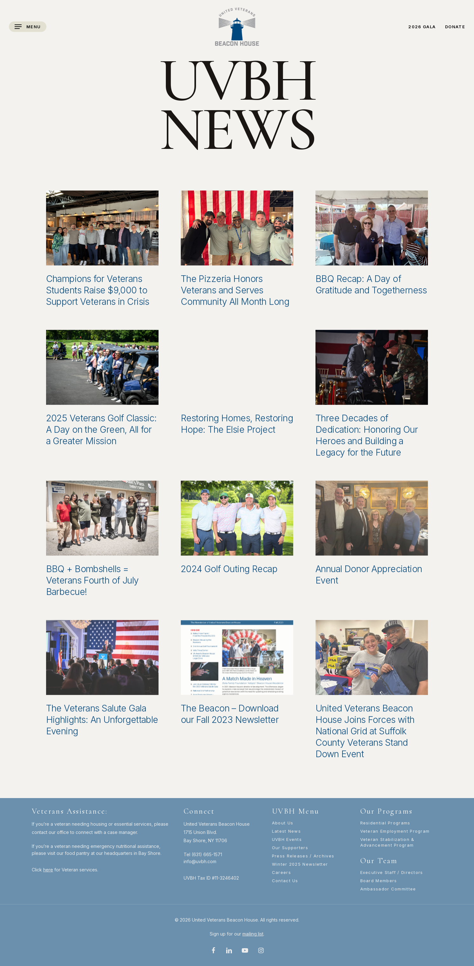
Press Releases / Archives (303, 855)
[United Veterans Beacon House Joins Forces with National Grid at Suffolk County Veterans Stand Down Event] (371, 659)
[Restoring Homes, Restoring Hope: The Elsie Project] (237, 369)
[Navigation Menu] (27, 26)
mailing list (252, 933)
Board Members (378, 880)
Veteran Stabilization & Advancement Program (387, 842)
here (48, 869)
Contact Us (285, 880)
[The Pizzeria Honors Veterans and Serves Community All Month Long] (237, 230)
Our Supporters (290, 847)
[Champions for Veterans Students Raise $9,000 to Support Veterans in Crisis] (102, 230)
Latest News (286, 831)
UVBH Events (287, 839)
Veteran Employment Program (395, 831)
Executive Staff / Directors (391, 872)
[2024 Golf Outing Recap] (237, 520)
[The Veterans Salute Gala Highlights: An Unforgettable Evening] (102, 659)
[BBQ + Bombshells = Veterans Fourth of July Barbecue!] (102, 520)
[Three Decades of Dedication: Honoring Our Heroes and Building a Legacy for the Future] (371, 369)
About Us (282, 822)
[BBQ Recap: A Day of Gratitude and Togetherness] (371, 230)
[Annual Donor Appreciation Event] (371, 520)
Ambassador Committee (388, 888)
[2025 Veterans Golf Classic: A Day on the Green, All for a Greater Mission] (102, 369)
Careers (281, 872)
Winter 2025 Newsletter (300, 864)
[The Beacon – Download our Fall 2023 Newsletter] (237, 659)
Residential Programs (385, 822)
